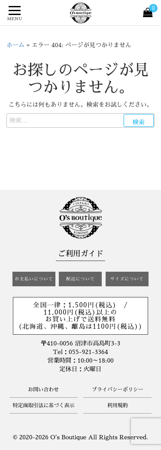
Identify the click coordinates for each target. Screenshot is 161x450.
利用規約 (117, 405)
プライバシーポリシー (117, 389)
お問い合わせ (43, 389)
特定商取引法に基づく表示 (43, 405)
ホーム (15, 45)
